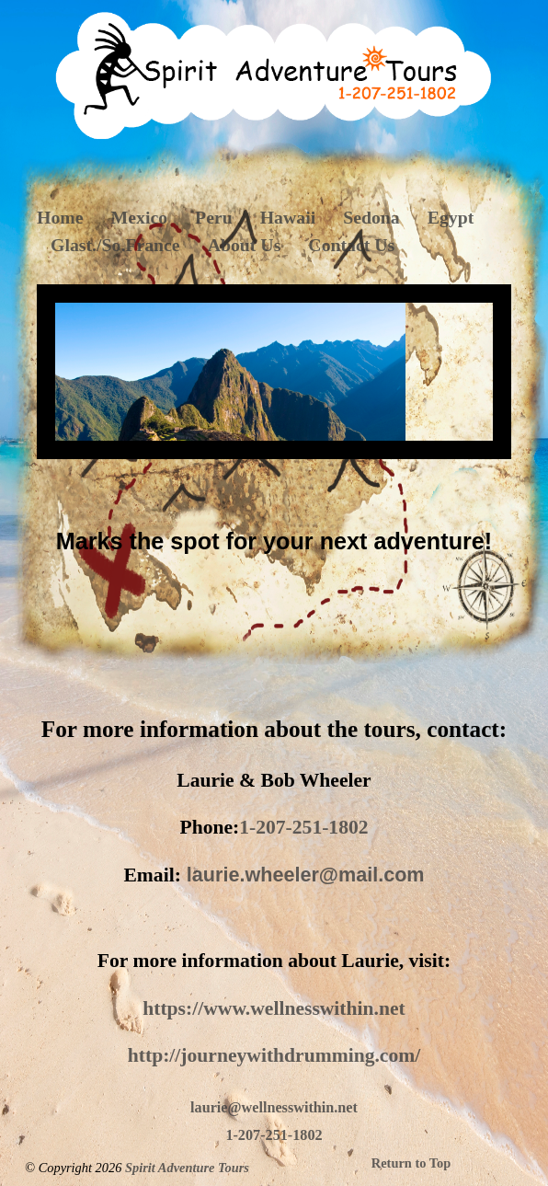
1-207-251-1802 (303, 827)
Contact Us (351, 245)
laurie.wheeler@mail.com (306, 874)
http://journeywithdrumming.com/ (274, 1055)
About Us (244, 245)
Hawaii (287, 217)
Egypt (451, 217)
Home (60, 217)
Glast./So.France (115, 245)
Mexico (139, 217)
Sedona (371, 217)
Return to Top (411, 1163)
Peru (214, 217)
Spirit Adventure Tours (187, 1167)
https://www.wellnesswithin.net (274, 1008)
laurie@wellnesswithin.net (274, 1108)
